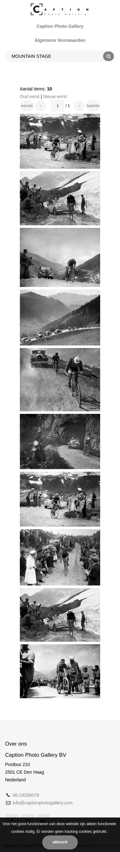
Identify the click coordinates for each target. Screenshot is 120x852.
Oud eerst (29, 96)
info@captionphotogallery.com (42, 802)
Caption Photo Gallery (60, 26)
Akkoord (59, 842)
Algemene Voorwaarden (60, 40)
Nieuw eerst (55, 96)
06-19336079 (25, 795)
